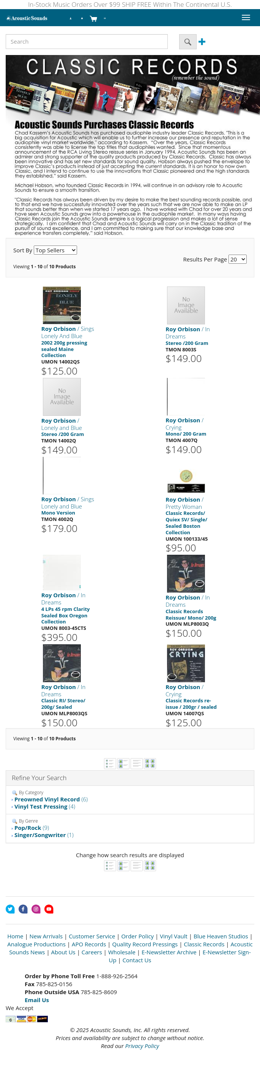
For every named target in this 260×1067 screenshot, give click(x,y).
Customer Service (92, 936)
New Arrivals (46, 936)
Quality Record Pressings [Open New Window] (145, 944)
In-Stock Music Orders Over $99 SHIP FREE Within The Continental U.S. (130, 4)
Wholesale (122, 952)
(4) (44, 806)
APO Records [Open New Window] (89, 944)
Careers (92, 952)
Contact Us (137, 960)
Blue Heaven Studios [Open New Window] (221, 936)
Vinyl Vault (174, 936)
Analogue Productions (36, 944)
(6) (51, 799)
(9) (31, 827)
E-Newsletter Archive (169, 952)
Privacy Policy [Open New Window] (142, 1046)
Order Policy (137, 936)
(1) (44, 835)
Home (15, 936)
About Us (63, 952)
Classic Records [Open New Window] (204, 944)
